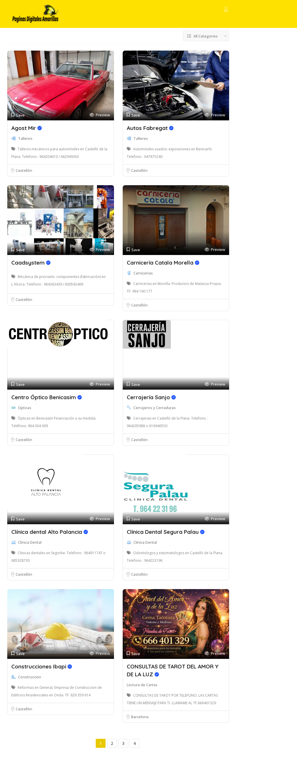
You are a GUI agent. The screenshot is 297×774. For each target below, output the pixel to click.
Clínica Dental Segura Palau (165, 531)
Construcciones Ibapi (41, 666)
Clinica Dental (29, 542)
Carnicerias (143, 273)
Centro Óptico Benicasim (46, 397)
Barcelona (139, 716)
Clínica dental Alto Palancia (49, 531)
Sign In (236, 10)
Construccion (29, 677)
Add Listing (265, 9)
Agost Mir (26, 127)
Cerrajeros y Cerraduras (154, 407)
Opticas (24, 407)
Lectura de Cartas (142, 684)
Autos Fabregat (150, 127)
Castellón (24, 170)
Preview (100, 115)
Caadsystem (30, 262)
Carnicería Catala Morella (163, 262)
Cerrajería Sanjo (151, 397)
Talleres (25, 138)
